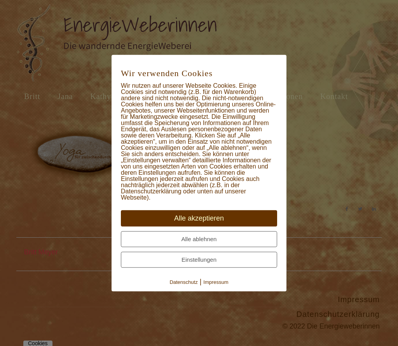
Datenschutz (183, 282)
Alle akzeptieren (199, 218)
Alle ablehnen (199, 239)
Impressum (215, 282)
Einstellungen (199, 259)
